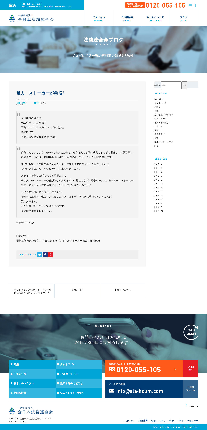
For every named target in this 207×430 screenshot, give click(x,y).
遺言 (156, 138)
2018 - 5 (158, 179)
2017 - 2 (158, 203)
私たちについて (157, 420)
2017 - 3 (158, 199)
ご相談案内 (142, 420)
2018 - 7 (158, 171)
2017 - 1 (158, 207)
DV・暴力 (158, 99)
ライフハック (160, 103)
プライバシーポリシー (187, 420)
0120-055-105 (166, 5)
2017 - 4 (158, 195)
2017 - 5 (158, 191)
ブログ (171, 420)
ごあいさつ (129, 420)
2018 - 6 (158, 175)
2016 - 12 (159, 211)
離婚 (156, 146)
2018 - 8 (158, 168)
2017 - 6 (158, 187)
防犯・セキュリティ (163, 142)
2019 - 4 (158, 164)
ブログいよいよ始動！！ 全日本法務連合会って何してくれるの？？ (33, 291)
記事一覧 (77, 289)
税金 (156, 130)
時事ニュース (160, 118)
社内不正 (158, 126)
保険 (156, 110)
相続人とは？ (122, 289)
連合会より (159, 134)
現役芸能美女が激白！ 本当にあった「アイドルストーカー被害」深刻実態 (58, 240)
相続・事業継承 (161, 122)
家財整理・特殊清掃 (163, 114)
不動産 (157, 106)
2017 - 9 (158, 183)
